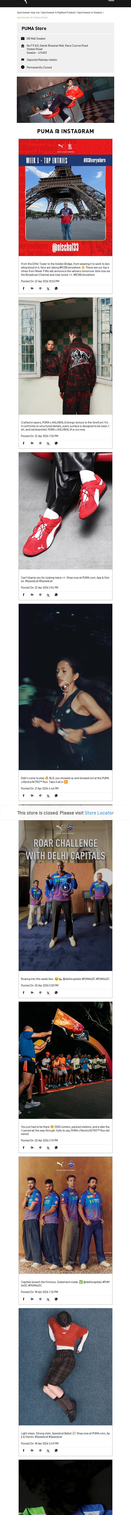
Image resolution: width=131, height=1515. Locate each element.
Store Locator (99, 764)
